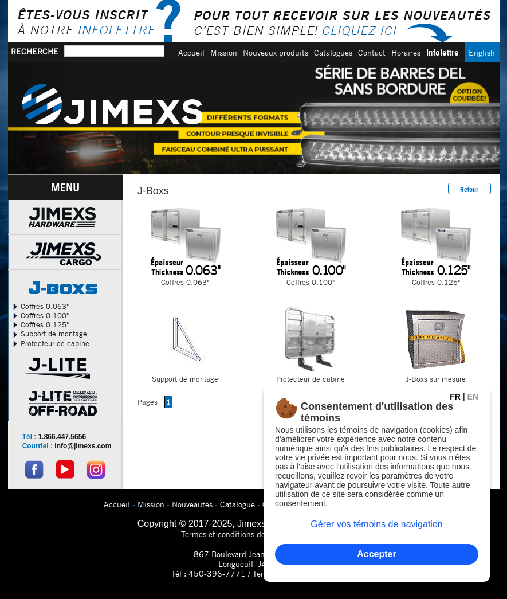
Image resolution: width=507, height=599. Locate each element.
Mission (223, 52)
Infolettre (442, 52)
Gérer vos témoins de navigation (376, 524)
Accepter (376, 554)
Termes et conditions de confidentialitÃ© (253, 534)
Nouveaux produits (275, 52)
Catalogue (237, 504)
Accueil (191, 52)
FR (455, 396)
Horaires (405, 52)
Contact (372, 52)
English (482, 52)
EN (472, 396)
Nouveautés (192, 504)
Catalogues (333, 52)
